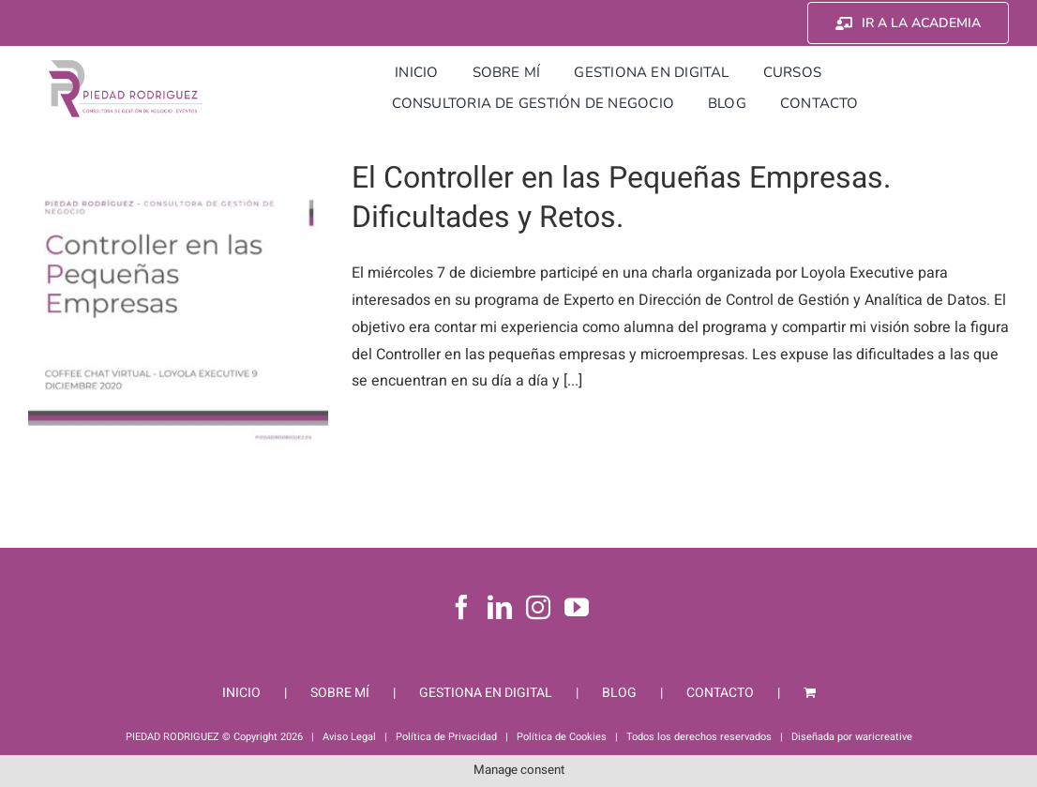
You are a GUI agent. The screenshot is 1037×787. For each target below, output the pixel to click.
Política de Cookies (562, 737)
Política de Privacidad (446, 737)
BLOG (619, 693)
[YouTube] (576, 607)
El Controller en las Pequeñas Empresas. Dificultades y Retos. (621, 197)
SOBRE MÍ (339, 693)
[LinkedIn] (500, 607)
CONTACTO (720, 693)
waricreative (883, 737)
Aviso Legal (349, 737)
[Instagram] (538, 607)
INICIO (241, 693)
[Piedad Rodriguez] (126, 64)
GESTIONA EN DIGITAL (485, 693)
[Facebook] (461, 607)
